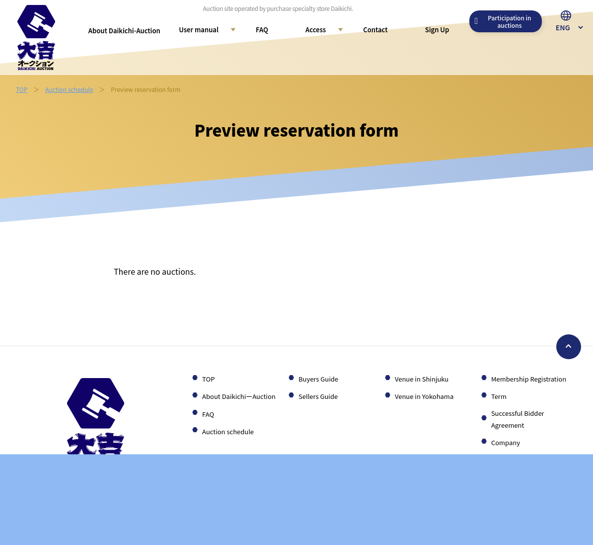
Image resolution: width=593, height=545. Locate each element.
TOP (21, 89)
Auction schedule (69, 89)
